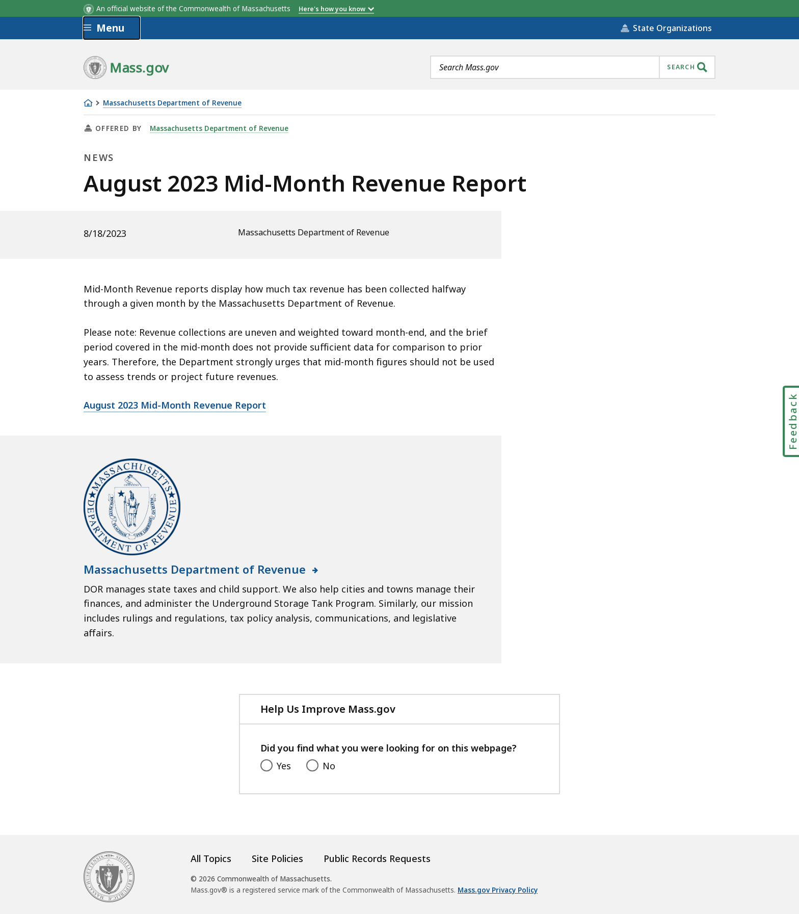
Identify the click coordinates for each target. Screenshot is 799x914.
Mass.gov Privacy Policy (498, 890)
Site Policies (277, 858)
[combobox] (572, 67)
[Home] (88, 103)
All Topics (211, 858)
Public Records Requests (377, 858)
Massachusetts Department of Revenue (172, 103)
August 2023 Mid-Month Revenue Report (175, 405)
